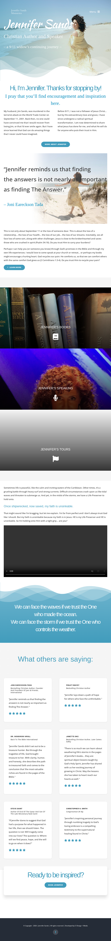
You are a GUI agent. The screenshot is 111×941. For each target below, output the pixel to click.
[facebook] (55, 932)
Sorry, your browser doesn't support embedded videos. (55, 551)
